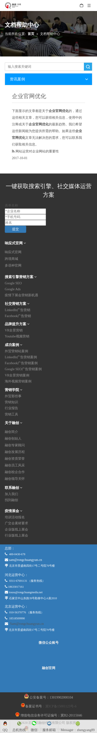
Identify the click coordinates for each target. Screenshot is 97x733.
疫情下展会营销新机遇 (21, 295)
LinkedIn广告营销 (17, 310)
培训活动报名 (15, 517)
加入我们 (11, 494)
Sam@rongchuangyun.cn (27, 624)
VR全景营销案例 (17, 375)
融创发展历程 (15, 452)
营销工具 (11, 414)
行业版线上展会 (16, 535)
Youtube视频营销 (17, 336)
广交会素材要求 (16, 523)
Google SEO (13, 283)
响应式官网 (13, 252)
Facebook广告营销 (18, 316)
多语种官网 (13, 265)
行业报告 (11, 408)
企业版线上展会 (16, 529)
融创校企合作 (15, 472)
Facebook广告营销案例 (21, 363)
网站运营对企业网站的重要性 (37, 151)
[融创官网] (48, 681)
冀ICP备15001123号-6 (61, 706)
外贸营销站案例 (16, 351)
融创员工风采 (15, 465)
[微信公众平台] (48, 655)
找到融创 (11, 500)
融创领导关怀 (15, 479)
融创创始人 (13, 438)
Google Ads (13, 289)
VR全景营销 (14, 330)
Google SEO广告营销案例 (23, 369)
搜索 (88, 67)
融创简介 (11, 432)
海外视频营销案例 (18, 381)
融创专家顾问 (15, 445)
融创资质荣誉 (15, 458)
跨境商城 (11, 259)
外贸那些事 (13, 396)
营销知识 (11, 402)
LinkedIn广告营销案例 (21, 357)
